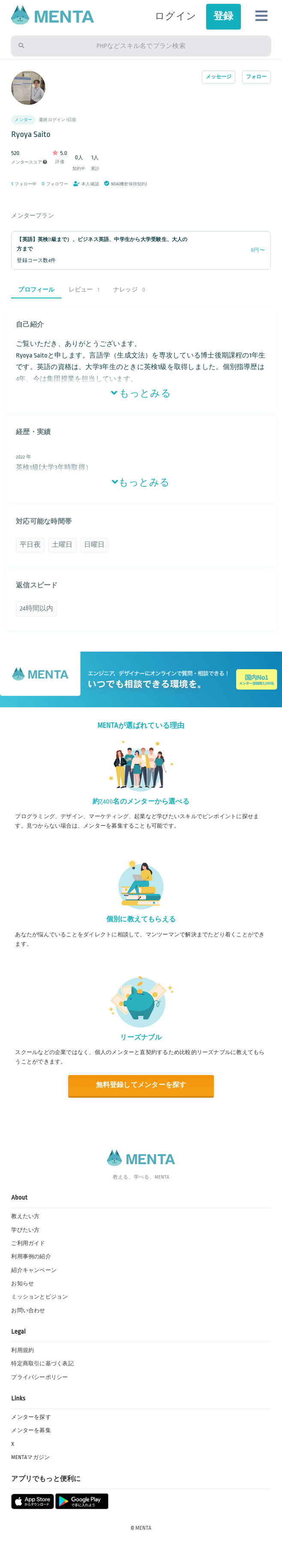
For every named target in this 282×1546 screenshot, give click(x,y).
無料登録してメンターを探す (141, 1085)
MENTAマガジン (30, 1457)
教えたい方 (25, 1216)
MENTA (143, 1528)
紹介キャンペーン (34, 1270)
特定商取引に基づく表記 (42, 1364)
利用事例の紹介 (31, 1257)
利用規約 (22, 1350)
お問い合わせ (28, 1311)
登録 (223, 16)
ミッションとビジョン (39, 1297)
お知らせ (22, 1284)
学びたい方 (25, 1230)
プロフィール (36, 289)
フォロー (256, 77)
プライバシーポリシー (39, 1377)
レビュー (84, 289)
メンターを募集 (31, 1430)
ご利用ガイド (28, 1243)
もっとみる (141, 393)
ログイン (175, 16)
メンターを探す (31, 1417)
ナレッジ (129, 289)
